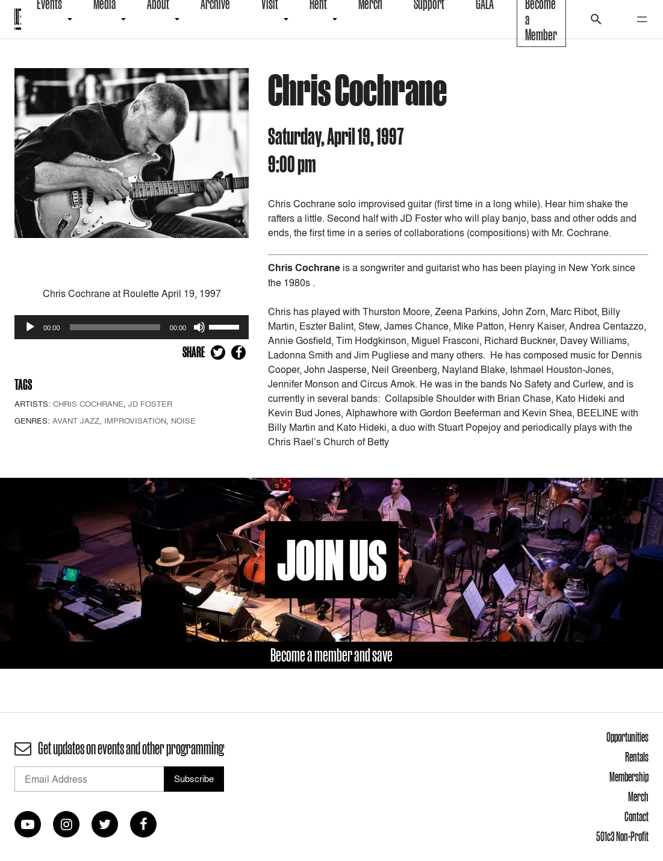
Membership (629, 776)
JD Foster (150, 403)
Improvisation (135, 420)
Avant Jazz (75, 420)
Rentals (637, 757)
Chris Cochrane (88, 403)
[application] (131, 327)
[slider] (115, 327)
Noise (183, 420)
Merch (638, 796)
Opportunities (627, 737)
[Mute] (199, 327)
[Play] (30, 327)
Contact (636, 816)
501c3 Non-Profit (622, 836)
